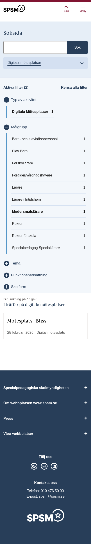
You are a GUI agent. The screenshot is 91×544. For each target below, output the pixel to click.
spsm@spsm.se (52, 496)
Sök (66, 9)
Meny (83, 10)
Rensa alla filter (74, 87)
